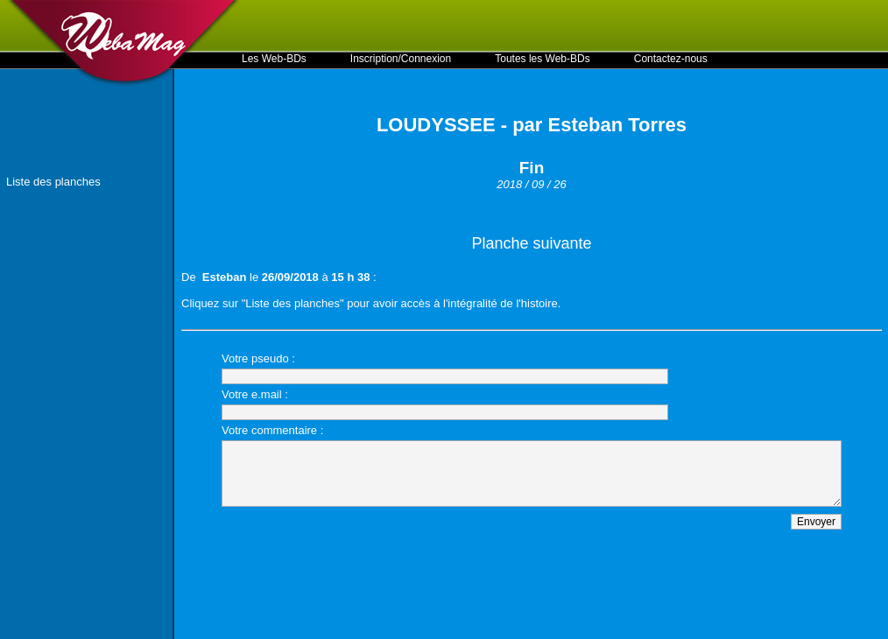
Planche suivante (531, 243)
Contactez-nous (671, 59)
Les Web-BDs (274, 59)
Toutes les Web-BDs (542, 59)
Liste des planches (53, 181)
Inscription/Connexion (400, 59)
